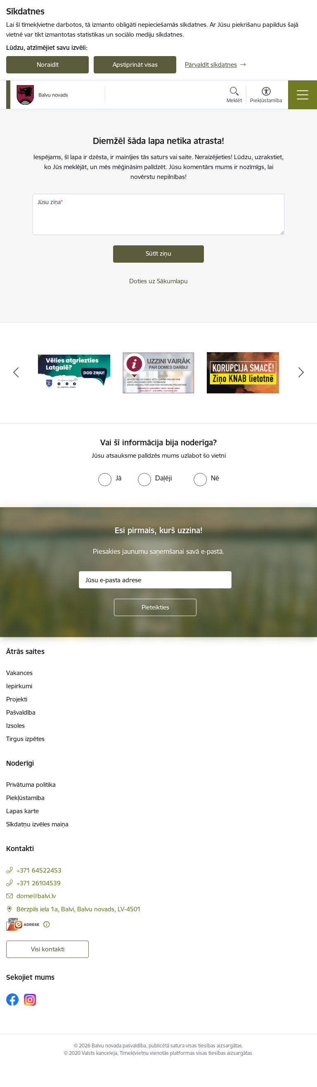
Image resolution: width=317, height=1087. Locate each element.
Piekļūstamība (25, 798)
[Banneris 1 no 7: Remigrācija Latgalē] (74, 372)
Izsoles (15, 725)
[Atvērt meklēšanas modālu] (234, 96)
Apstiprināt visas (135, 64)
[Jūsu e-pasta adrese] (155, 579)
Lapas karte (22, 811)
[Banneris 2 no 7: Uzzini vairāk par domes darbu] (159, 372)
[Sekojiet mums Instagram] (30, 1000)
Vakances (19, 673)
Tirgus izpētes (25, 739)
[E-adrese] (22, 924)
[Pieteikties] (155, 607)
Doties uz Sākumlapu (158, 281)
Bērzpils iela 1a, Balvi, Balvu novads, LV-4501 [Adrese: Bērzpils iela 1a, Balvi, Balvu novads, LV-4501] (79, 909)
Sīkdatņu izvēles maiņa (37, 824)
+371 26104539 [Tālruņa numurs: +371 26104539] (39, 883)
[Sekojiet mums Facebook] (12, 999)
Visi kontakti (47, 949)
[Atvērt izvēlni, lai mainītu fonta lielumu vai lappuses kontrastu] (266, 96)
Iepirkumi (19, 686)
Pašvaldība (20, 712)
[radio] (109, 478)
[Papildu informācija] (46, 924)
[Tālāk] (301, 373)
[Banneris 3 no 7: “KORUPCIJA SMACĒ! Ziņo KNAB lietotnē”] (243, 372)
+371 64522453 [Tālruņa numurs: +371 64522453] (39, 870)
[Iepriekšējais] (16, 373)
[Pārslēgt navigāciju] (302, 94)
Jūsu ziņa (49, 202)
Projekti (16, 699)
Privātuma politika (31, 784)
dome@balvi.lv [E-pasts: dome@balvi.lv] (36, 896)
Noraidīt (48, 64)
